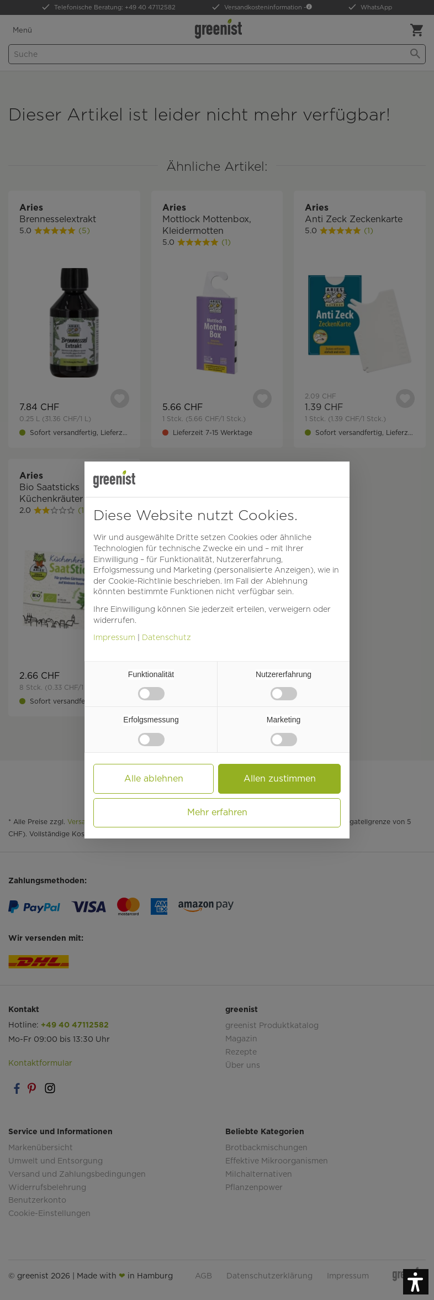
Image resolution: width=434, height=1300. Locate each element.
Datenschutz (166, 637)
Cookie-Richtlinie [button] (140, 580)
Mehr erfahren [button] (217, 812)
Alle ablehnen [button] (153, 778)
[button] (415, 1281)
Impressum (114, 637)
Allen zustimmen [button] (280, 778)
